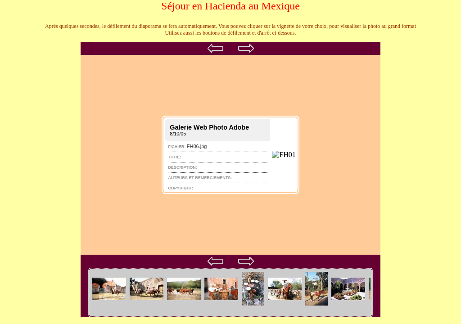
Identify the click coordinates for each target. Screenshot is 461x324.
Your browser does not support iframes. (230, 155)
